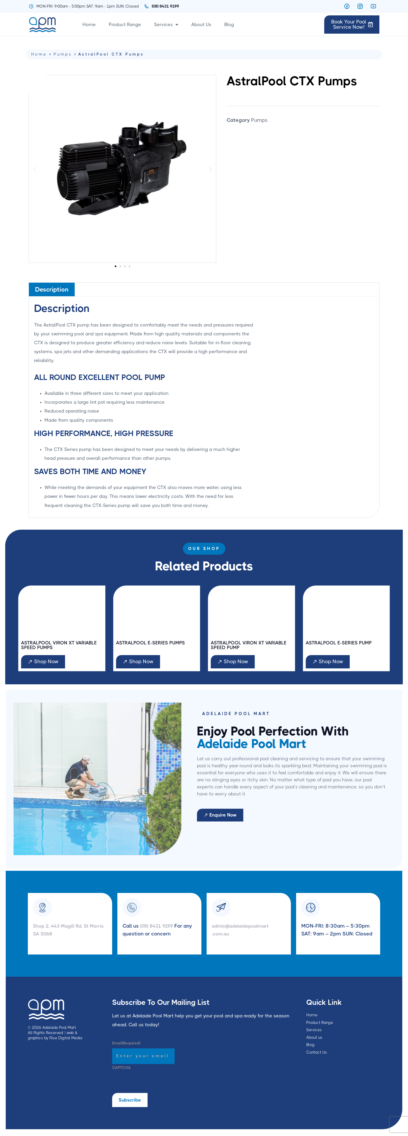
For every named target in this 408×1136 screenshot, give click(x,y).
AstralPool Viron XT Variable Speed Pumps (50, 645)
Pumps (63, 54)
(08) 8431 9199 (159, 927)
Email (126, 1044)
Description (51, 289)
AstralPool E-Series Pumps (153, 643)
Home (89, 24)
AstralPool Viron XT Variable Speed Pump (240, 645)
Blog (229, 24)
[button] (34, 169)
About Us (201, 24)
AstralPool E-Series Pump (342, 643)
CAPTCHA (121, 1068)
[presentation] (151, 1084)
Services (166, 24)
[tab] (52, 289)
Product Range (125, 24)
